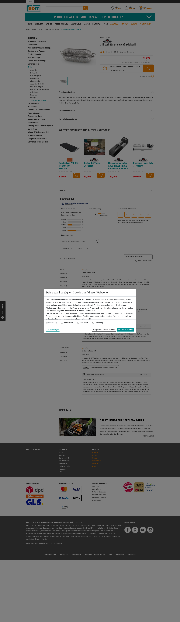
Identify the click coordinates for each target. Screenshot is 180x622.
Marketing (99, 323)
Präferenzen (68, 323)
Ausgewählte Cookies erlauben (104, 330)
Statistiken (84, 323)
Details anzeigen (53, 330)
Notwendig (52, 323)
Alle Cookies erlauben (125, 330)
